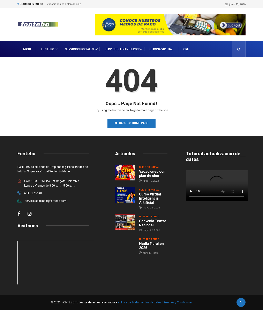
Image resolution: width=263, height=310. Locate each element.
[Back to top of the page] (241, 302)
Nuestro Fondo (149, 216)
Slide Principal (149, 167)
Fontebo (47, 49)
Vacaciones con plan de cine (64, 4)
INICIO (26, 49)
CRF (186, 49)
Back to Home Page (131, 123)
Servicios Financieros (122, 49)
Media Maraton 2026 (151, 245)
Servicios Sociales (79, 49)
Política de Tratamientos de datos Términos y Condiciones (155, 302)
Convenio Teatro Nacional (152, 223)
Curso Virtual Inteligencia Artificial (150, 198)
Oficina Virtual (161, 49)
